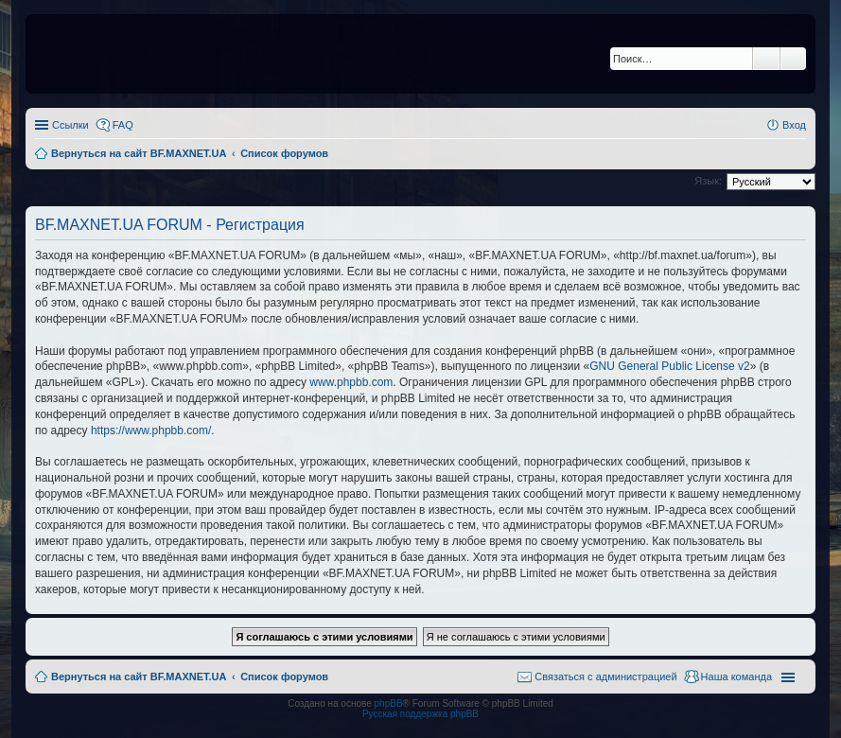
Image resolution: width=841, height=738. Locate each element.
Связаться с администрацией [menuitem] (605, 676)
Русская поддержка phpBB (420, 714)
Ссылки (70, 125)
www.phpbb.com (351, 382)
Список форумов (284, 676)
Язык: (708, 180)
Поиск (766, 58)
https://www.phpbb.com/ (151, 430)
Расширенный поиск (793, 58)
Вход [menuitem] (794, 125)
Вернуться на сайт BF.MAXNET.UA (138, 676)
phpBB (389, 703)
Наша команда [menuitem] (736, 676)
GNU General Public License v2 (669, 366)
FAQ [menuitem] (123, 125)
